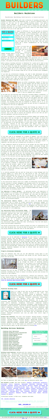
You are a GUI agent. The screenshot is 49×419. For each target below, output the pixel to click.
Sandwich (29, 382)
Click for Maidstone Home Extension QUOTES (13, 280)
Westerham (32, 384)
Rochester (22, 388)
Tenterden (44, 387)
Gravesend (27, 391)
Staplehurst (9, 387)
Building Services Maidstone (12, 328)
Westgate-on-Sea (43, 389)
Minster (24, 392)
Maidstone (24, 237)
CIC (30, 203)
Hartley (3, 388)
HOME (29, 10)
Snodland (3, 394)
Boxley (40, 391)
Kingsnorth (11, 389)
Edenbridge (19, 389)
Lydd (22, 391)
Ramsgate (18, 392)
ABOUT (36, 10)
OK (26, 418)
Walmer (39, 392)
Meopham (45, 391)
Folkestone (26, 389)
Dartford (30, 385)
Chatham (36, 385)
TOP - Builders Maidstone (8, 398)
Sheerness (33, 391)
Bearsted (45, 392)
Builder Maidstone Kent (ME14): (10, 20)
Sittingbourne (40, 388)
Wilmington (34, 389)
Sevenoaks (10, 385)
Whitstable (4, 384)
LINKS (32, 10)
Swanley (11, 394)
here (35, 325)
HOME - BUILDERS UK (24, 404)
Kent (19, 382)
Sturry (10, 384)
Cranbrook (3, 385)
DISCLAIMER (45, 10)
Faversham (39, 384)
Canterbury (11, 392)
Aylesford (9, 388)
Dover (27, 387)
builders (23, 382)
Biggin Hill (4, 391)
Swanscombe (24, 384)
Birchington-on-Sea (19, 387)
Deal (32, 387)
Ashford (16, 385)
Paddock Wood (32, 392)
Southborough (36, 382)
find (20, 316)
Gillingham (42, 385)
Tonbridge (15, 388)
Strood (45, 384)
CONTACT (39, 10)
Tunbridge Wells (14, 391)
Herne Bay (37, 387)
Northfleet (4, 392)
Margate (33, 388)
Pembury (28, 388)
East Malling (22, 385)
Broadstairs (44, 382)
